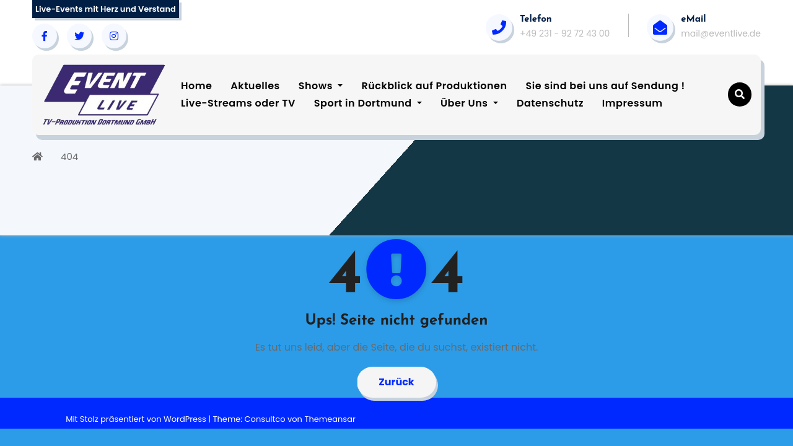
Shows (321, 86)
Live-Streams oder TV (238, 103)
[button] (739, 94)
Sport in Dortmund (368, 103)
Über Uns (469, 103)
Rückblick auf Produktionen (434, 86)
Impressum (632, 103)
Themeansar (329, 419)
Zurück (396, 382)
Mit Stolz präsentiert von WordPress (137, 419)
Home (196, 86)
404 (69, 156)
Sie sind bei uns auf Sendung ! (605, 86)
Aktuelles (254, 86)
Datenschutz (550, 103)
